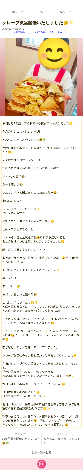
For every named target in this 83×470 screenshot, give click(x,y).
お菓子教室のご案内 (44, 32)
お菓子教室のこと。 (23, 32)
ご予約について (62, 32)
